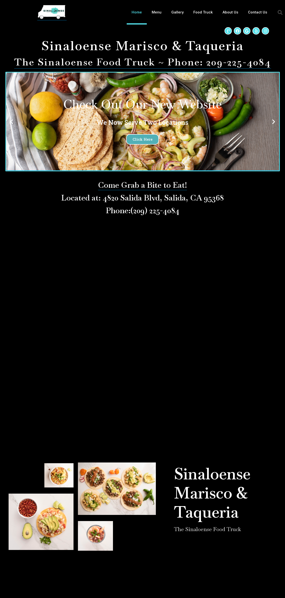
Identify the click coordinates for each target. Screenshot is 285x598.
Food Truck (203, 12)
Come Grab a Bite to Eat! (142, 185)
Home (137, 12)
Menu (156, 12)
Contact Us (257, 12)
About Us (230, 12)
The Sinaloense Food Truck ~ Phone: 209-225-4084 (142, 62)
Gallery (177, 12)
